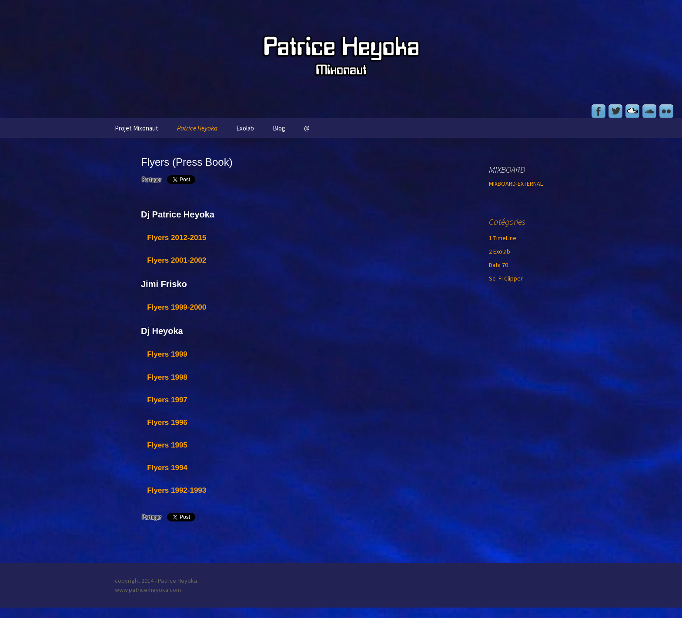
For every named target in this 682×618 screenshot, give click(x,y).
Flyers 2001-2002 (176, 260)
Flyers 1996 (167, 422)
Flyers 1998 (167, 377)
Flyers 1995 (167, 445)
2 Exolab (499, 251)
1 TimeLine (502, 238)
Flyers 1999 (167, 354)
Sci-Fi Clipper (506, 278)
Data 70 (498, 265)
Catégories (507, 221)
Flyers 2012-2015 (176, 238)
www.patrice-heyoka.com (148, 590)
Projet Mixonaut (136, 128)
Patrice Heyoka (197, 128)
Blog (279, 128)
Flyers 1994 (167, 468)
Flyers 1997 (167, 400)
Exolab (245, 128)
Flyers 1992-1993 (176, 490)
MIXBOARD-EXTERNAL (516, 183)
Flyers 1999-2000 (176, 307)
